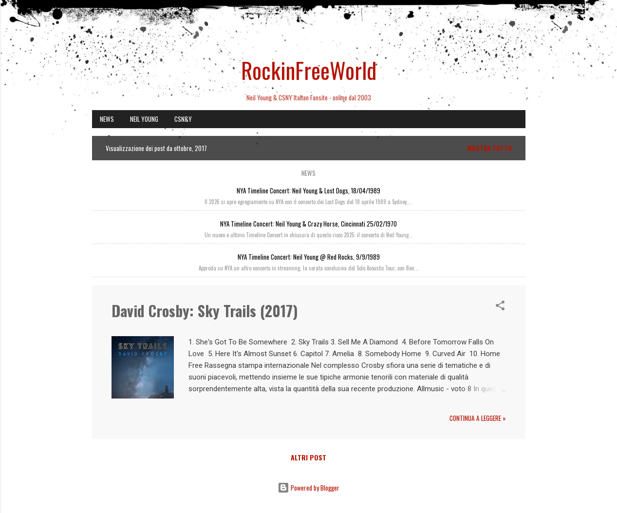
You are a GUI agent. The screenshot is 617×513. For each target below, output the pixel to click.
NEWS (107, 119)
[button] (500, 307)
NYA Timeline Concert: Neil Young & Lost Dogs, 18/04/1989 (308, 190)
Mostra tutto (489, 148)
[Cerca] (519, 26)
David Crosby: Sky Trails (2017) (205, 311)
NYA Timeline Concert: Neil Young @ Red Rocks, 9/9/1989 (309, 257)
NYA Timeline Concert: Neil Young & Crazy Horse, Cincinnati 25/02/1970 (308, 223)
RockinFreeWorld (308, 70)
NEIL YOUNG (144, 119)
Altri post (308, 457)
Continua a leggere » (477, 418)
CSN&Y (183, 119)
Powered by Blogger (308, 488)
